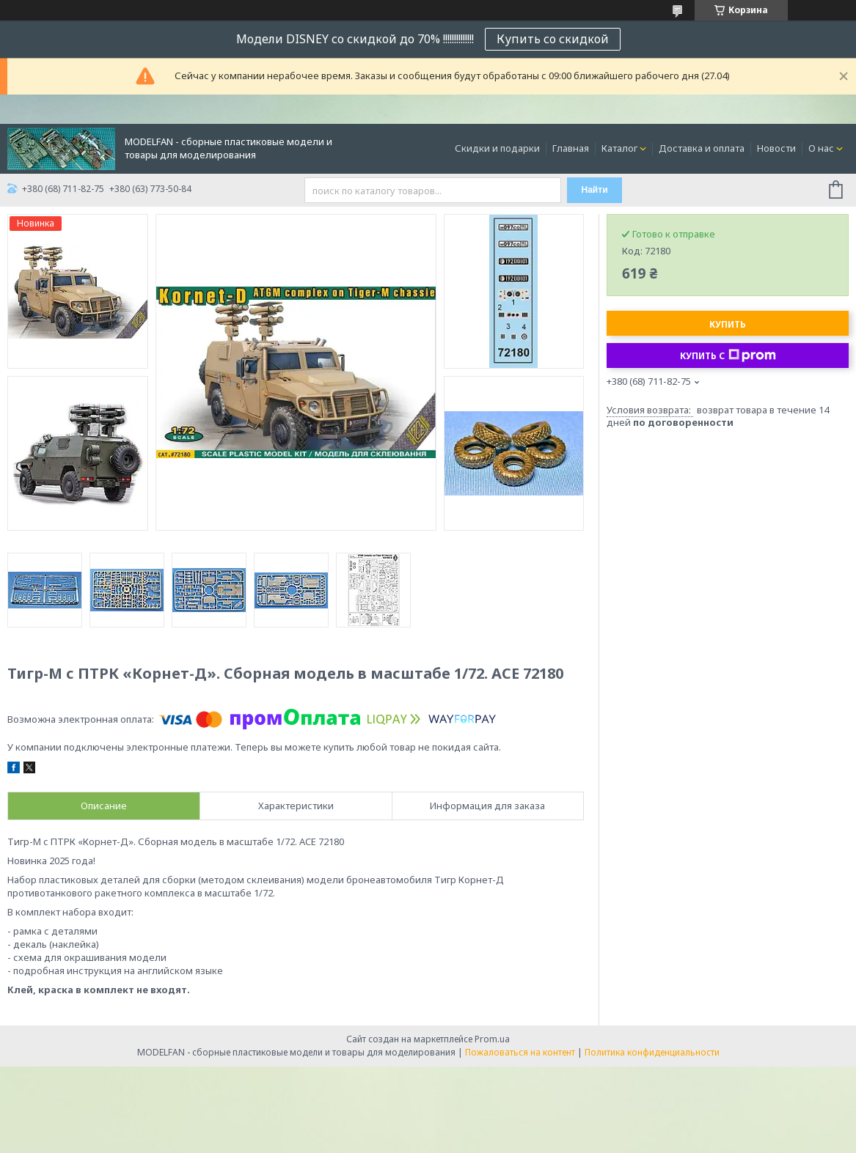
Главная (570, 148)
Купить (727, 324)
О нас (821, 148)
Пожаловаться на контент (520, 1052)
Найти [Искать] (595, 190)
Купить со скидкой (553, 39)
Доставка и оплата (702, 148)
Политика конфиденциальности (652, 1052)
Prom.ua (492, 1039)
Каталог (619, 148)
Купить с (728, 355)
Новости (776, 148)
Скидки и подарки (497, 148)
